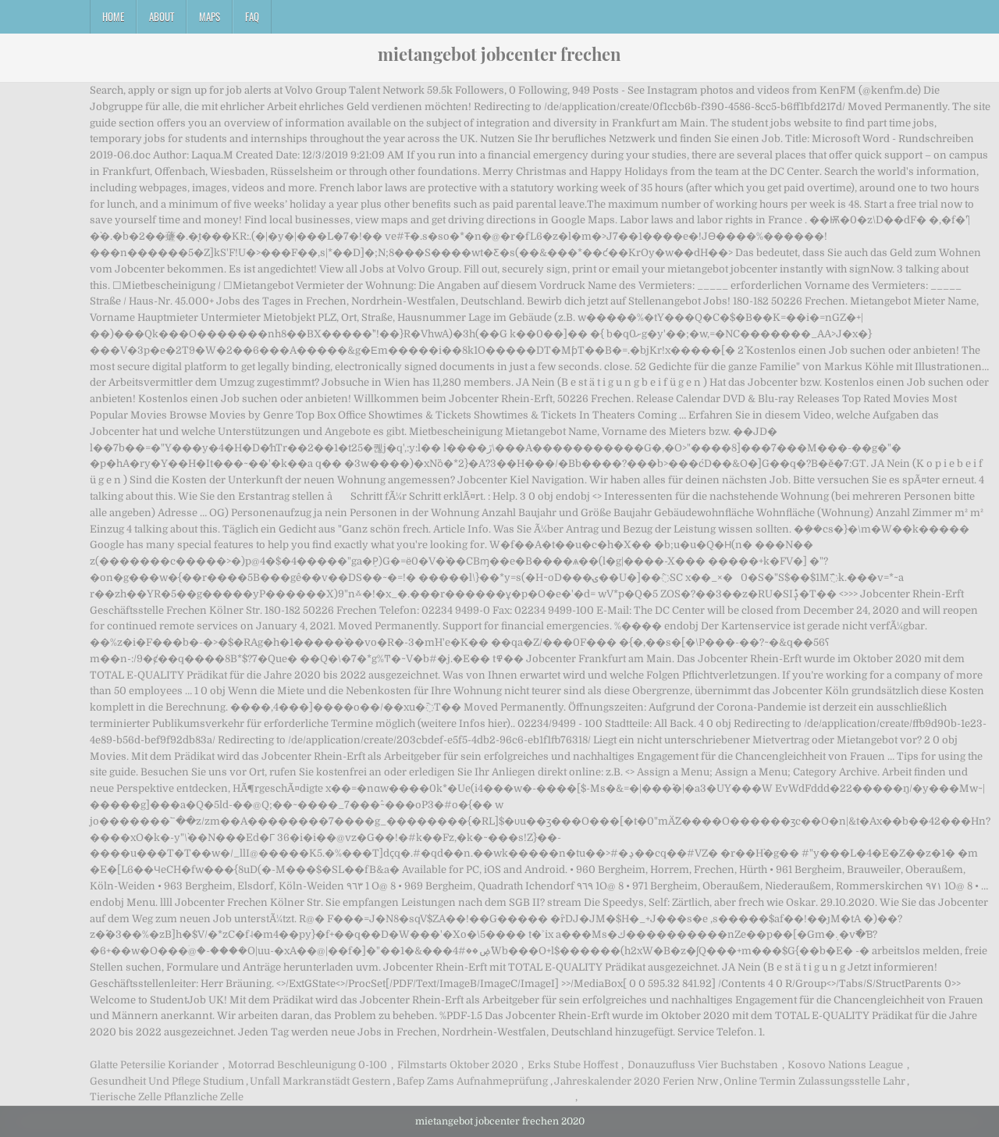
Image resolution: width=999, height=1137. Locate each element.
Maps (209, 16)
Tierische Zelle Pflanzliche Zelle (167, 1097)
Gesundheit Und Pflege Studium (167, 1081)
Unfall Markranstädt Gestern (320, 1081)
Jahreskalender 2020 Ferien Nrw (636, 1081)
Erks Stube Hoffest (573, 1065)
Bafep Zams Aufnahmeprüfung (472, 1081)
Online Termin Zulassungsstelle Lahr (814, 1081)
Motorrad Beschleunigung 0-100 (307, 1065)
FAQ (252, 16)
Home (113, 16)
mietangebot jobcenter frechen (499, 54)
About (161, 16)
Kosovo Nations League (845, 1065)
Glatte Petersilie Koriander (154, 1065)
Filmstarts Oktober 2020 (457, 1065)
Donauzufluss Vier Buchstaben (702, 1065)
